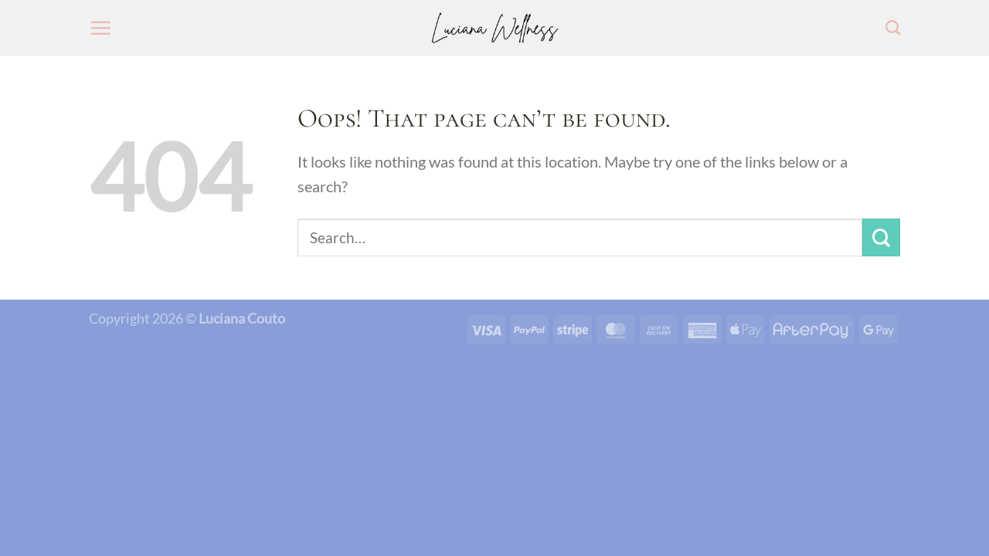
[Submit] (881, 237)
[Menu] (100, 27)
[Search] (892, 27)
